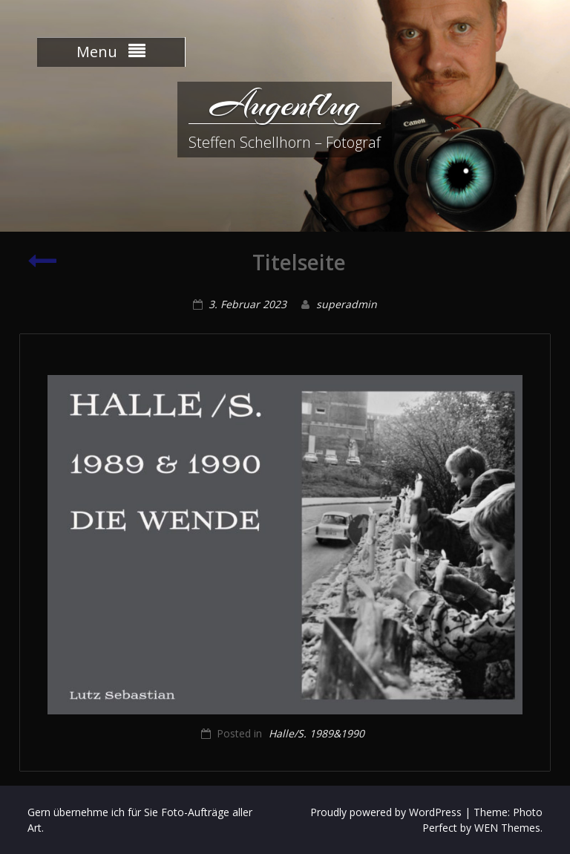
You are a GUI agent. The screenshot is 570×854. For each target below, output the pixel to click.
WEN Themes (507, 828)
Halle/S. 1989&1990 (316, 733)
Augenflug (285, 104)
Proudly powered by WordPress (386, 812)
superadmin (346, 304)
